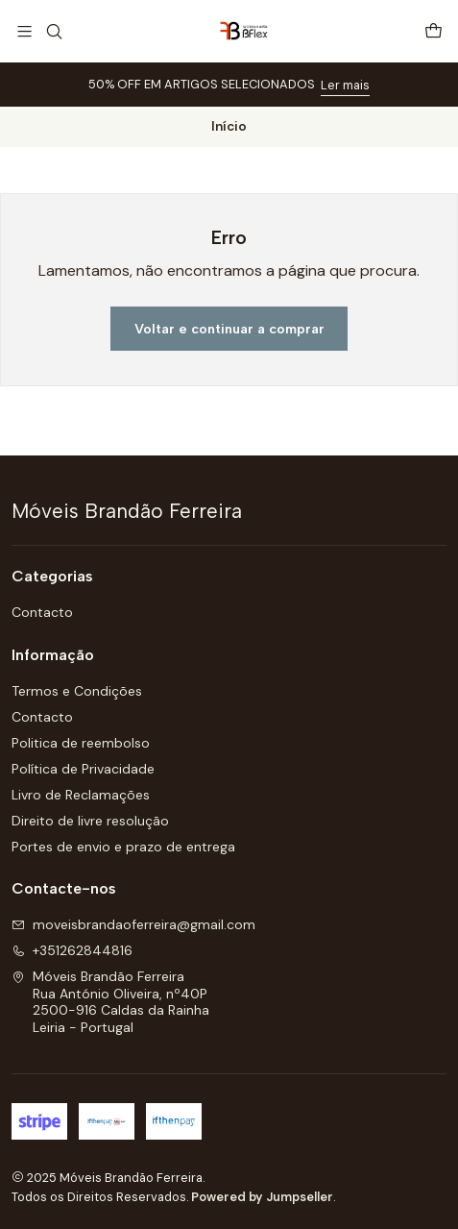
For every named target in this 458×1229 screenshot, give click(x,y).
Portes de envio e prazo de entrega (123, 846)
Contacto (42, 612)
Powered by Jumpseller (262, 1197)
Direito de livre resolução (90, 820)
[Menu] (24, 31)
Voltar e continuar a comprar (229, 328)
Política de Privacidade (83, 768)
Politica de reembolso (81, 742)
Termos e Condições (77, 691)
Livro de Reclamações (81, 794)
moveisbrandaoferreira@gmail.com (133, 924)
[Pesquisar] (53, 31)
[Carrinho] (433, 31)
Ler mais (345, 85)
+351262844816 (72, 950)
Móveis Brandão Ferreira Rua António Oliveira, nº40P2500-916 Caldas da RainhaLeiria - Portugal (110, 1002)
